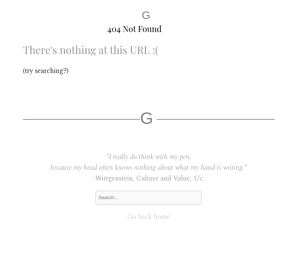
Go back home (148, 216)
